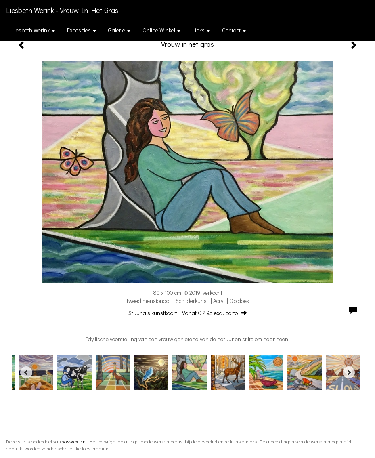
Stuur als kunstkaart (187, 313)
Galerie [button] (119, 30)
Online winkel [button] (161, 30)
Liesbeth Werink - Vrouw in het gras (62, 10)
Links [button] (201, 30)
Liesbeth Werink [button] (33, 30)
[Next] (349, 372)
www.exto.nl (74, 441)
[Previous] (26, 372)
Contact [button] (234, 30)
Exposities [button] (81, 30)
